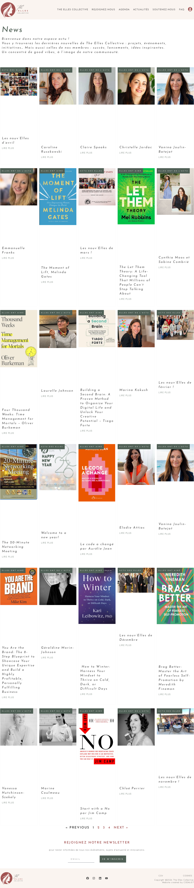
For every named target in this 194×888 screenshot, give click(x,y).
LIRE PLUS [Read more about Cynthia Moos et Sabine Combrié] (165, 267)
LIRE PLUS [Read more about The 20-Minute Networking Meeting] (8, 557)
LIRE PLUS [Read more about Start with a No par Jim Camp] (86, 818)
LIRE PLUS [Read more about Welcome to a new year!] (47, 543)
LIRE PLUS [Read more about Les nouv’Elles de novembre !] (165, 787)
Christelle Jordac (135, 147)
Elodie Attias (132, 527)
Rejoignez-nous (103, 9)
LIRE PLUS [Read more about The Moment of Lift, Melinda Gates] (47, 282)
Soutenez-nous (164, 9)
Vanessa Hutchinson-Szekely (13, 793)
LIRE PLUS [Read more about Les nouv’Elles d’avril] (8, 148)
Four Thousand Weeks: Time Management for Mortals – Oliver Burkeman (18, 418)
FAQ (181, 9)
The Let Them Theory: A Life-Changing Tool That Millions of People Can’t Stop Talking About (134, 280)
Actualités (141, 9)
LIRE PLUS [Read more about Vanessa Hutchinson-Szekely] (8, 802)
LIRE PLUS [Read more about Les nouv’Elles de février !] (165, 392)
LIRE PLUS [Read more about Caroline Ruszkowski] (47, 157)
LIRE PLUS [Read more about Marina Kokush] (125, 395)
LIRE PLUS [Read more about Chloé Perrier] (125, 794)
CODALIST (189, 882)
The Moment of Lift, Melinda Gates (55, 272)
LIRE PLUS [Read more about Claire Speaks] (86, 153)
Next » (121, 827)
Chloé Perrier (132, 788)
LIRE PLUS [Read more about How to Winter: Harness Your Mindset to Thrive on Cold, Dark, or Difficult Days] (86, 694)
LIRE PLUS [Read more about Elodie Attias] (125, 533)
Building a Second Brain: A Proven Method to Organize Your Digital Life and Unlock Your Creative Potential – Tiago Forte (97, 407)
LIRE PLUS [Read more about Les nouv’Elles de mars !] (86, 258)
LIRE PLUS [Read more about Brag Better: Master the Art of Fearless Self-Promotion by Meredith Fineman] (165, 694)
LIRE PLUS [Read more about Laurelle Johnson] (47, 396)
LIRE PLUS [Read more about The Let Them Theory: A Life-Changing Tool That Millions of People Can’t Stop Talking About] (125, 299)
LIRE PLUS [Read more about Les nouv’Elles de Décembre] (125, 645)
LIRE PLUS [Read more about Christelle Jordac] (125, 153)
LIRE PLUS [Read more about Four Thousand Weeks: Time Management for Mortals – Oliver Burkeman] (8, 433)
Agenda (124, 9)
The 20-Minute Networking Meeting (16, 547)
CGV (161, 876)
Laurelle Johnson (57, 391)
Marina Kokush (133, 390)
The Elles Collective (72, 9)
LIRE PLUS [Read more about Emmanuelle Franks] (8, 258)
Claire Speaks (93, 147)
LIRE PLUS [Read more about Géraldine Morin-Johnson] (47, 657)
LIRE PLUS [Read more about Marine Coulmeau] (47, 798)
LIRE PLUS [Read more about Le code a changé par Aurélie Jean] (86, 554)
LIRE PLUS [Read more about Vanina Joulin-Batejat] (165, 157)
